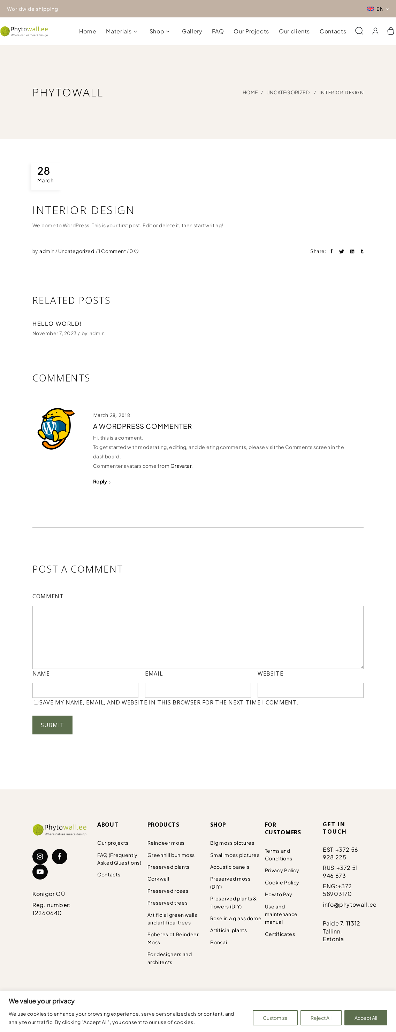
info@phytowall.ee (350, 904)
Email (154, 673)
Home (250, 92)
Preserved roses (168, 891)
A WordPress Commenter (142, 426)
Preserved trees (167, 902)
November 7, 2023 (54, 333)
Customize (275, 1018)
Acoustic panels (230, 867)
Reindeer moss (166, 843)
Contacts (108, 874)
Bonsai (218, 942)
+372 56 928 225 (340, 853)
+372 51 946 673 (340, 871)
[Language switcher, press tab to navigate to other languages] (378, 9)
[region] (198, 1011)
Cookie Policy (282, 882)
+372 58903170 (337, 889)
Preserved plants (168, 867)
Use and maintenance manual (281, 914)
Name (41, 673)
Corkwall (158, 878)
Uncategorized (288, 92)
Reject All (321, 1018)
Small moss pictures (235, 855)
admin (47, 251)
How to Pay (278, 894)
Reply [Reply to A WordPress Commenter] (100, 481)
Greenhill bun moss (171, 855)
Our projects (113, 843)
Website (270, 673)
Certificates (280, 934)
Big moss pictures (232, 843)
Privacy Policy (282, 870)
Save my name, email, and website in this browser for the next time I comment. (168, 702)
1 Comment (112, 251)
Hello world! (57, 323)
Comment (47, 596)
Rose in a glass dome (236, 918)
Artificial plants (228, 930)
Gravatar (180, 466)
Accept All (366, 1018)
